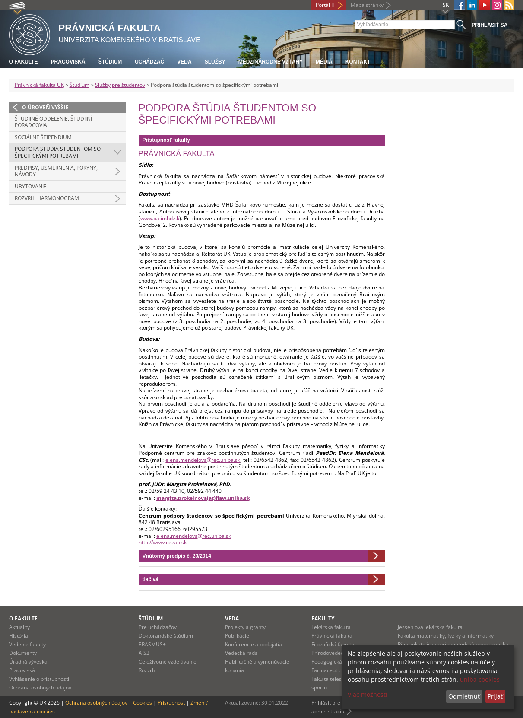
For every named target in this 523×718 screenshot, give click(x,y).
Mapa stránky (367, 5)
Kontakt (358, 62)
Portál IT (326, 5)
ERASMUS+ (152, 644)
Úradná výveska (28, 661)
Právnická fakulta (331, 635)
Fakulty (322, 618)
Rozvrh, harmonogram (47, 198)
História (18, 635)
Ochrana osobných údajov (40, 687)
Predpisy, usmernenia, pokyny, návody (56, 171)
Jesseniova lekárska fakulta (430, 627)
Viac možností (367, 694)
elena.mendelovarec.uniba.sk (202, 460)
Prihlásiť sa (489, 25)
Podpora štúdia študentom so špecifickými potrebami (58, 152)
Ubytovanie (31, 186)
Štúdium (110, 62)
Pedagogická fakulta (335, 661)
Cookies (142, 702)
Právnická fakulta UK (39, 85)
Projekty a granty (245, 627)
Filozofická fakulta (332, 644)
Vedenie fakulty (27, 644)
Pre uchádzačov (158, 627)
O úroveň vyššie (45, 107)
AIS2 (144, 653)
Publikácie (237, 635)
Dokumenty (23, 653)
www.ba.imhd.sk (159, 218)
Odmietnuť (464, 696)
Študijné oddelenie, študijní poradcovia (53, 122)
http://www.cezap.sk (163, 542)
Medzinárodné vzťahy (270, 62)
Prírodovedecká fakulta (339, 653)
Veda (184, 62)
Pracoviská (68, 62)
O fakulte (23, 62)
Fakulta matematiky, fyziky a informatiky (446, 635)
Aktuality (19, 627)
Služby (215, 62)
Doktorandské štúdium (166, 635)
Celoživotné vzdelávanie (168, 661)
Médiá (324, 62)
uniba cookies (480, 679)
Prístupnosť (171, 702)
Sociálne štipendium (43, 137)
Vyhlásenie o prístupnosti (39, 679)
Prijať (495, 696)
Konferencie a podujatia (253, 644)
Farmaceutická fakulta (338, 670)
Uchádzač (149, 62)
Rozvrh (147, 670)
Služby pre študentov (120, 85)
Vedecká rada (241, 653)
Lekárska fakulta (331, 627)
